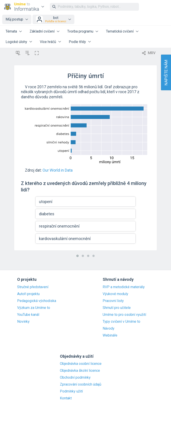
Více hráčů (48, 42)
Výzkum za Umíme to (33, 308)
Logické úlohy (16, 42)
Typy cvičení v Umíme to (121, 322)
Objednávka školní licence (80, 371)
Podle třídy (77, 42)
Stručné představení (32, 287)
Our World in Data (58, 170)
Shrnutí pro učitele (117, 308)
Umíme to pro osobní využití (124, 315)
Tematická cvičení (120, 31)
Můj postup (14, 19)
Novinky (23, 322)
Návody (108, 329)
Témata (11, 31)
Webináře (110, 335)
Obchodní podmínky (75, 378)
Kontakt (66, 398)
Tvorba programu (80, 31)
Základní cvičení (42, 31)
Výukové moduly (115, 294)
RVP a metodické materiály (124, 287)
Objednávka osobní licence (81, 364)
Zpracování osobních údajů (80, 384)
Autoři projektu (28, 294)
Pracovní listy (113, 301)
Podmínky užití (71, 391)
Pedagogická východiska (36, 301)
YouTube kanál (28, 315)
